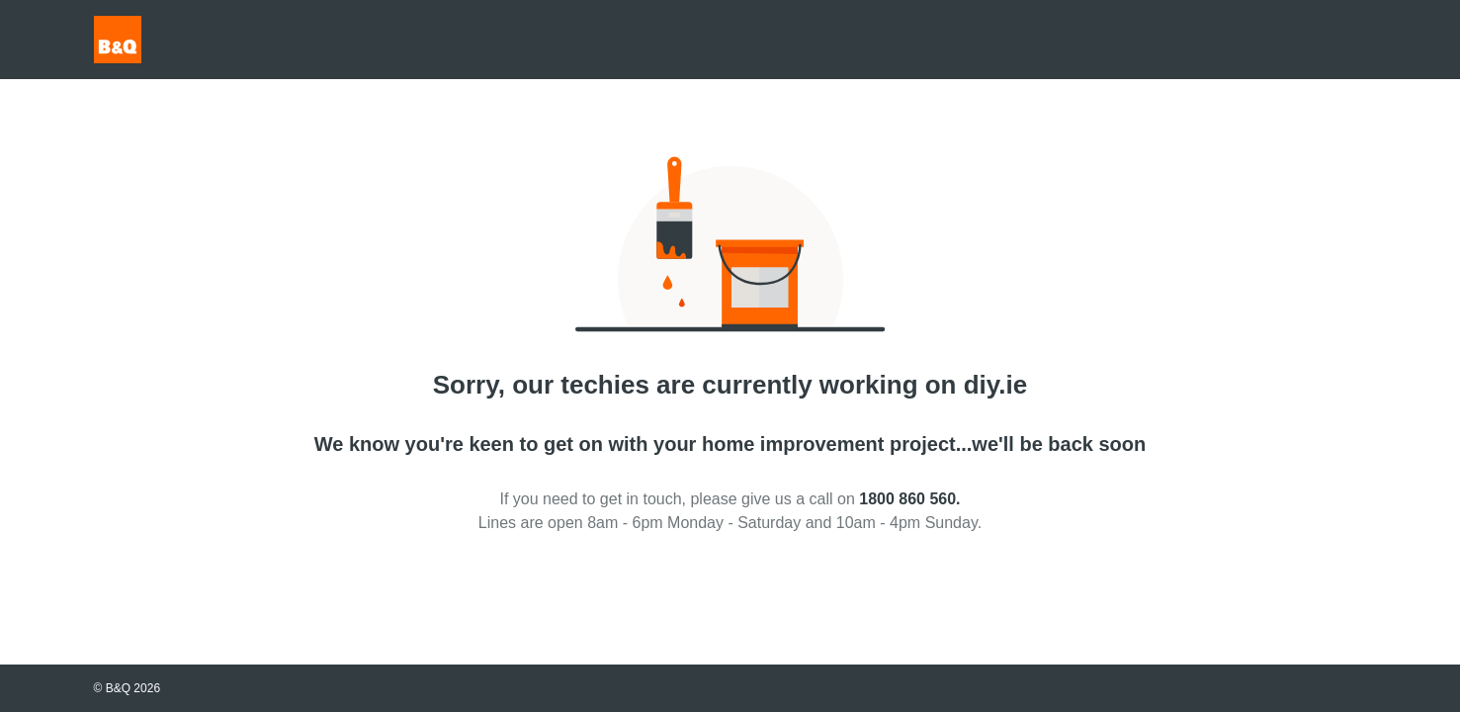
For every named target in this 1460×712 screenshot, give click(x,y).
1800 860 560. (909, 498)
